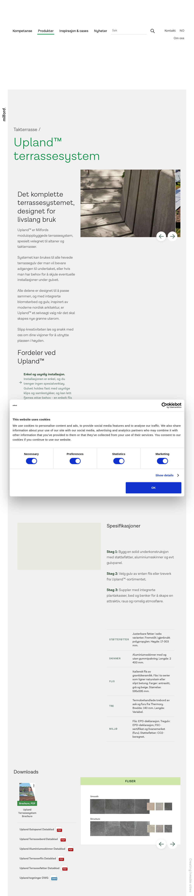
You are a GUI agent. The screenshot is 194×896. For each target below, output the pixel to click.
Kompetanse (22, 31)
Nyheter (100, 31)
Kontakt (170, 31)
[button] (161, 236)
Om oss (179, 38)
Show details (165, 475)
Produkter (46, 31)
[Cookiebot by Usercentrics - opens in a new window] (164, 405)
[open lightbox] (128, 203)
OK (153, 487)
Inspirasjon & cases (73, 31)
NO (182, 31)
